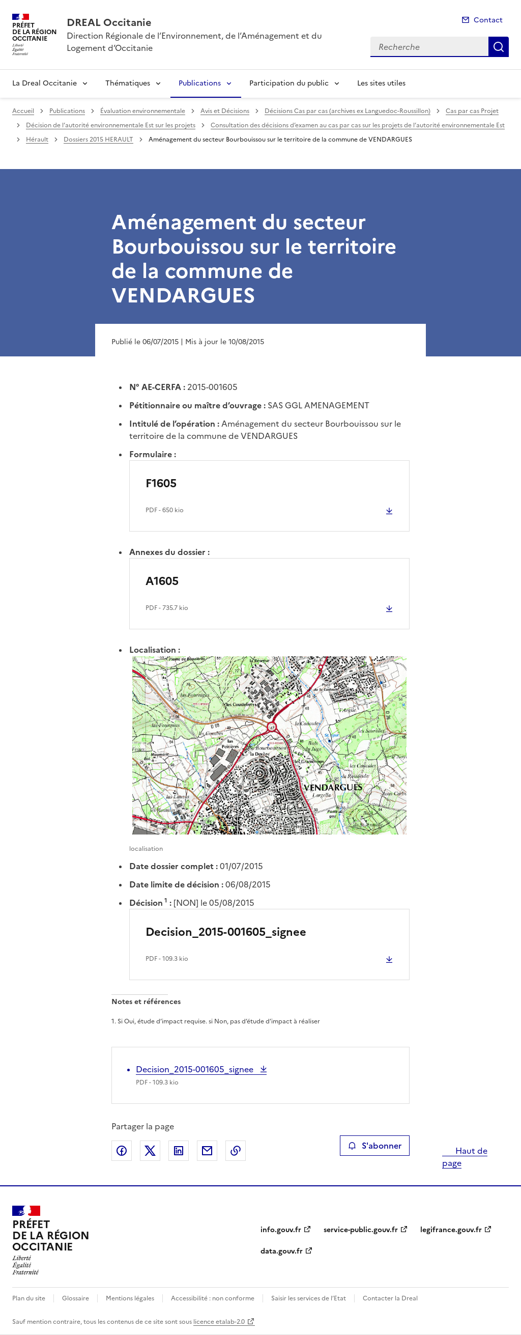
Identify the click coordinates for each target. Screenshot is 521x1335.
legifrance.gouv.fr (451, 1230)
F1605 (161, 483)
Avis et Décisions (224, 111)
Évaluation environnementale (142, 111)
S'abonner (374, 1145)
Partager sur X (150, 1151)
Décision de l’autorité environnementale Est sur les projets (110, 125)
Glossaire (75, 1298)
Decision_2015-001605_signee (226, 932)
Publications (200, 83)
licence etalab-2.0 (219, 1321)
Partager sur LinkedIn (178, 1151)
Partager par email (207, 1151)
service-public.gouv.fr (361, 1230)
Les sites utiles (381, 83)
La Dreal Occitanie (44, 83)
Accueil (23, 111)
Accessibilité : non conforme (212, 1298)
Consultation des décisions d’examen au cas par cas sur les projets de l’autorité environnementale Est (358, 125)
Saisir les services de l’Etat (308, 1298)
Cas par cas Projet (472, 111)
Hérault (37, 139)
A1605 (162, 581)
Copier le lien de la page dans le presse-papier (235, 1151)
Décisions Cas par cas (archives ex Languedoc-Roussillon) (347, 111)
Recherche (498, 47)
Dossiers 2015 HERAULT (98, 139)
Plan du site (28, 1298)
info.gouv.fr (280, 1230)
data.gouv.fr (281, 1251)
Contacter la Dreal (390, 1298)
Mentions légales (130, 1298)
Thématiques (127, 83)
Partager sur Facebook (121, 1151)
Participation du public (289, 83)
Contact (488, 20)
